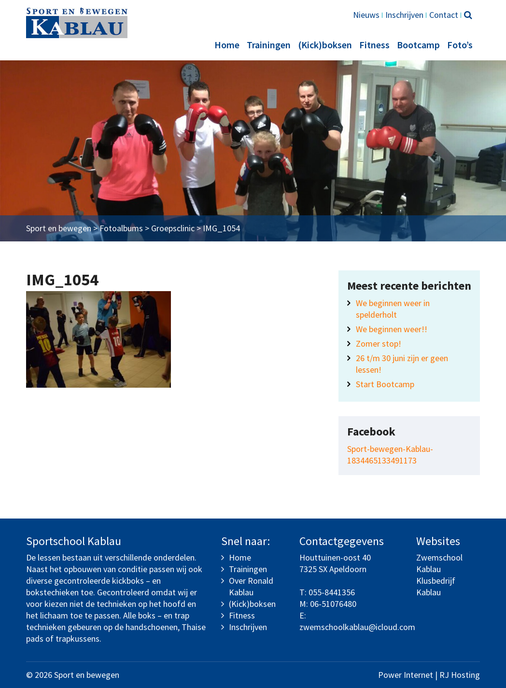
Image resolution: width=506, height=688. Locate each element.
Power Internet (405, 674)
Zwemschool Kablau (439, 563)
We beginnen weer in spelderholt (393, 308)
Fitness (374, 45)
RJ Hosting (459, 674)
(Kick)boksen (325, 45)
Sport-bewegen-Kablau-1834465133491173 (390, 454)
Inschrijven (404, 14)
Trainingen (269, 45)
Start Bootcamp (385, 384)
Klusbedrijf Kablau (435, 586)
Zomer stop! (378, 343)
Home (226, 45)
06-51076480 (333, 603)
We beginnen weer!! (391, 329)
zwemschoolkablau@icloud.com (357, 626)
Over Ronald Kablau (251, 586)
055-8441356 (332, 592)
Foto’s (460, 45)
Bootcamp (418, 45)
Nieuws (366, 14)
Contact (443, 14)
